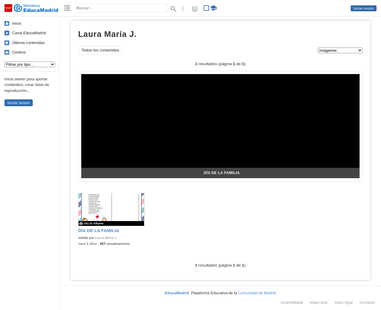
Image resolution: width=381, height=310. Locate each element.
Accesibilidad (291, 302)
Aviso (343, 302)
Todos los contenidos (100, 50)
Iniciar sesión (364, 8)
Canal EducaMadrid (29, 33)
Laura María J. (106, 237)
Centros (19, 52)
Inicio (16, 23)
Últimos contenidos (28, 42)
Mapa (319, 302)
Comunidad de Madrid (257, 293)
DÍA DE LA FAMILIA (222, 173)
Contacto (367, 302)
